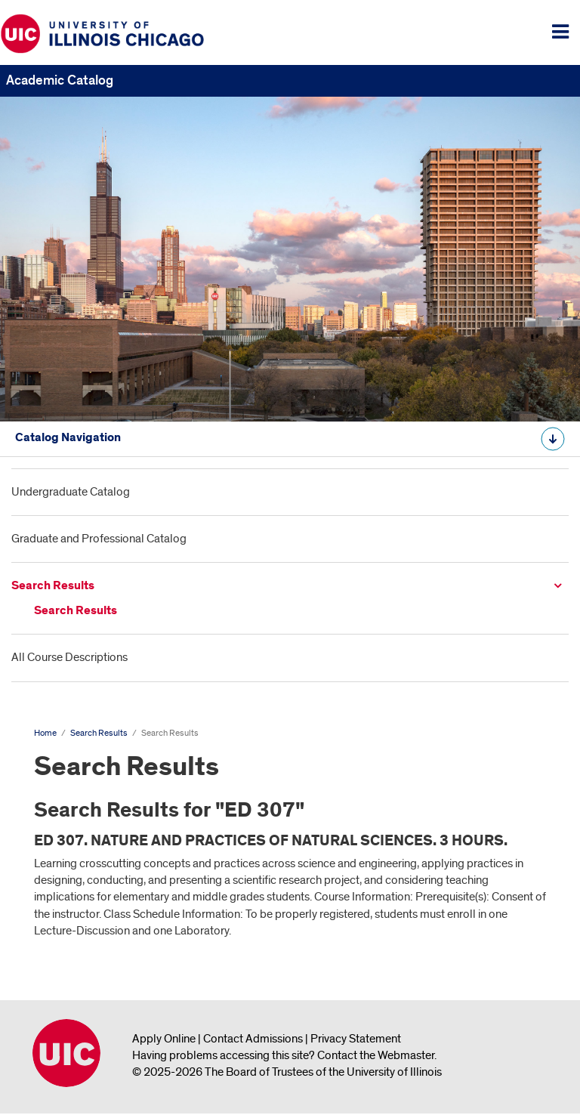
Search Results (52, 586)
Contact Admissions (253, 1038)
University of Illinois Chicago (66, 1053)
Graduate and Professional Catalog (99, 538)
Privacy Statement (355, 1038)
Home (45, 733)
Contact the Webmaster (375, 1055)
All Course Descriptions (69, 657)
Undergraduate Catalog (70, 491)
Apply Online (164, 1038)
